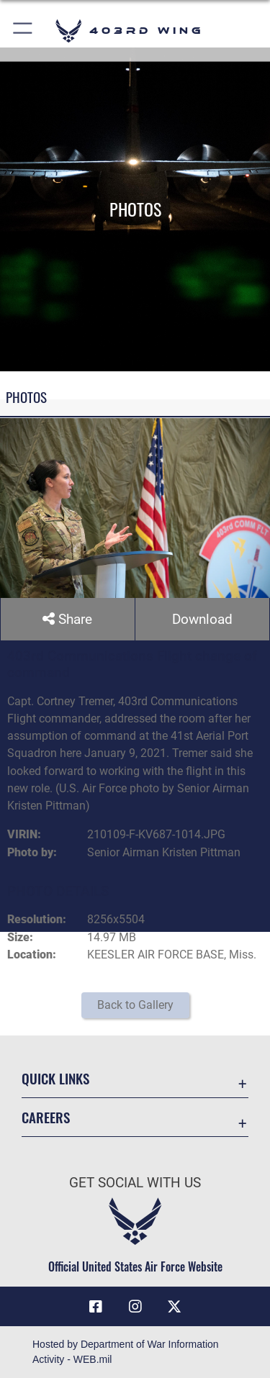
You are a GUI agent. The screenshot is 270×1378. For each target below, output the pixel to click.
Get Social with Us (135, 1182)
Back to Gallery (135, 1005)
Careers (46, 1117)
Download (202, 619)
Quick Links (55, 1078)
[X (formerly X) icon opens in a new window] (174, 1307)
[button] (23, 30)
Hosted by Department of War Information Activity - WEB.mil (125, 1351)
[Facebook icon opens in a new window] (96, 1307)
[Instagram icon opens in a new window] (135, 1307)
